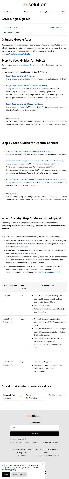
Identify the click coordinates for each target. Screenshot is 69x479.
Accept (6, 474)
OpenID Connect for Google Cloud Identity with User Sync (28, 151)
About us (47, 452)
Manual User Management (49, 272)
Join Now (34, 434)
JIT (36, 253)
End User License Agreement (47, 449)
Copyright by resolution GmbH (47, 456)
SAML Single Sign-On (16, 19)
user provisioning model (22, 65)
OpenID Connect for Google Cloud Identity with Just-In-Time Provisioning (34, 161)
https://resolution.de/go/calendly (17, 54)
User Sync (24, 247)
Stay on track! (34, 423)
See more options (19, 474)
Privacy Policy (22, 452)
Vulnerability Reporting (22, 449)
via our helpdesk (19, 51)
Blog (25, 12)
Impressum (22, 456)
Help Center (7, 12)
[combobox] (10, 27)
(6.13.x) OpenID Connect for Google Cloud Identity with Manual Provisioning (36, 179)
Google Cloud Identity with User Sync (20, 76)
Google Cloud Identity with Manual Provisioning (24, 104)
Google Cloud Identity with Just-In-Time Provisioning (26, 85)
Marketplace (44, 12)
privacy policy (10, 470)
